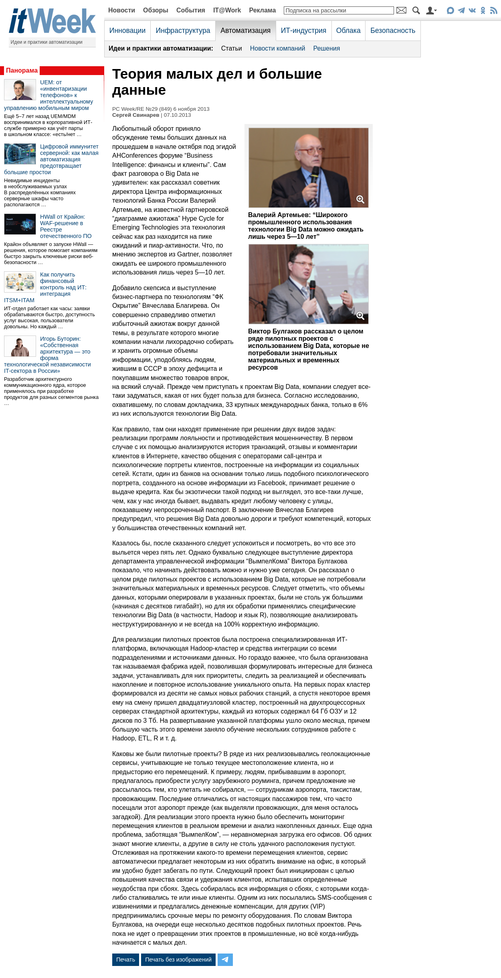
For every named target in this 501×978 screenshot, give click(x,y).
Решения (326, 48)
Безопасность (392, 30)
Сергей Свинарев (136, 115)
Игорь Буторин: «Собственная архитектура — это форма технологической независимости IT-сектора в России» (47, 354)
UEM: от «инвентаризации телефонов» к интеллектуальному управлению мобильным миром (48, 95)
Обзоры (155, 10)
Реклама (262, 10)
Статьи (231, 48)
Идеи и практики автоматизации (47, 42)
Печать (125, 959)
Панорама (22, 70)
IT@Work (227, 10)
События (190, 10)
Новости (121, 10)
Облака (348, 30)
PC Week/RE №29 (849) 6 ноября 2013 (161, 109)
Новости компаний (277, 48)
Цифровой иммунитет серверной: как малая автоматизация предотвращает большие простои (51, 159)
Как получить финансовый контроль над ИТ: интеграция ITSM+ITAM (45, 287)
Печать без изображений (178, 959)
